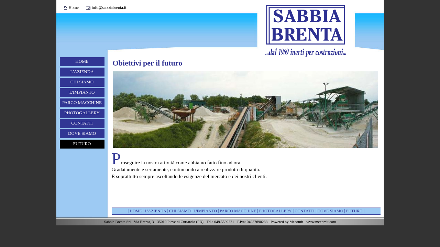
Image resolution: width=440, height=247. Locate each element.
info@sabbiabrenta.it (109, 7)
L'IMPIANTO (82, 92)
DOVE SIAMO (82, 133)
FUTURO (82, 143)
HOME (81, 61)
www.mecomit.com (321, 222)
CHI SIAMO (82, 81)
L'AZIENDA (82, 71)
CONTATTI (82, 123)
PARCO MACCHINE (82, 102)
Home (74, 7)
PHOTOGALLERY (82, 112)
